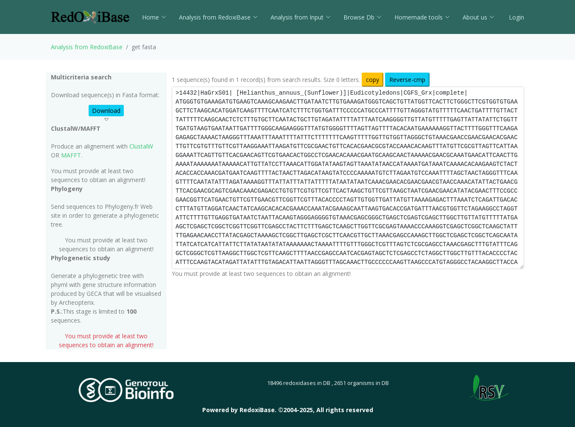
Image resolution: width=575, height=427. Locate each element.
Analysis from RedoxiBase (87, 47)
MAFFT (71, 155)
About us (478, 17)
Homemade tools (422, 17)
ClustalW (141, 146)
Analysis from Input (301, 17)
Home (154, 17)
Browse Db (362, 17)
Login (515, 17)
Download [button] (106, 111)
